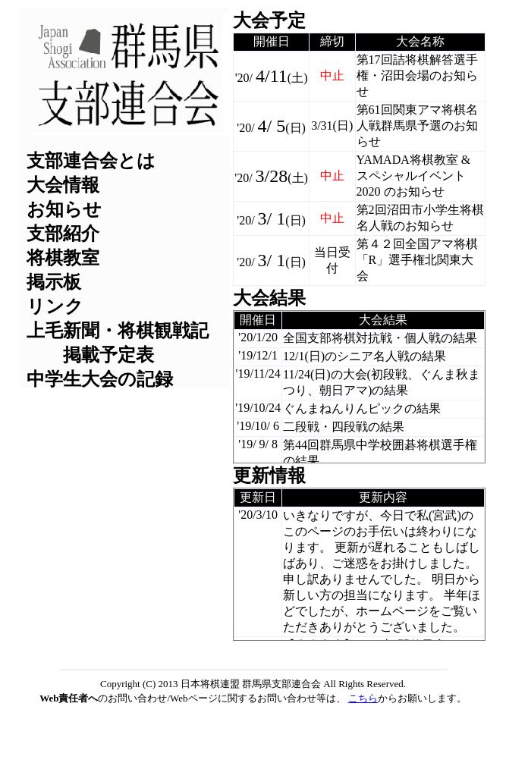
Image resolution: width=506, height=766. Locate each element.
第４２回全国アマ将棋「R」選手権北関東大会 (417, 259)
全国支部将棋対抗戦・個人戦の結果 (380, 337)
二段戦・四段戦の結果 (343, 426)
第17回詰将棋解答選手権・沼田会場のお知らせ (417, 75)
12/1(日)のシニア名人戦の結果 (364, 356)
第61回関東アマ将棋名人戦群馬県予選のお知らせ (417, 125)
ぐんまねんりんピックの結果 (362, 408)
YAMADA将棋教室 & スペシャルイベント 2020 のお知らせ (414, 175)
